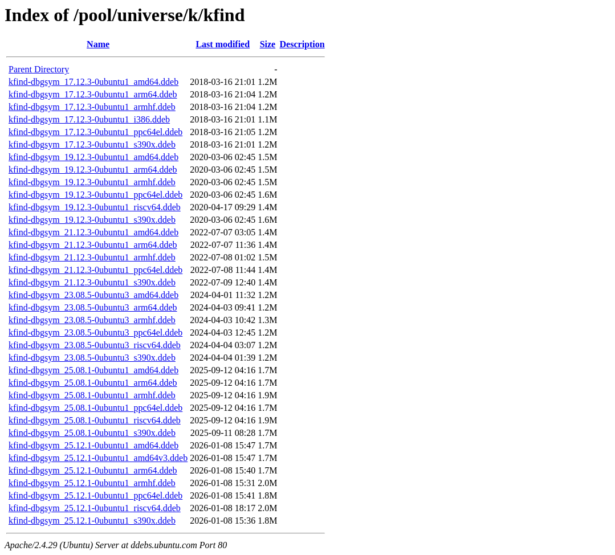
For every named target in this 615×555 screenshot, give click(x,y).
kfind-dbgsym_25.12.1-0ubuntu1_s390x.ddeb (92, 520)
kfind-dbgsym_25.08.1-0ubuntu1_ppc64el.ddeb (95, 408)
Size (268, 44)
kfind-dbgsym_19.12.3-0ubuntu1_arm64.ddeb (93, 169)
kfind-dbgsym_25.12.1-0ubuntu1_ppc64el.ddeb (95, 495)
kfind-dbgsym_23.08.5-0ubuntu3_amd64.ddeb (93, 295)
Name (98, 44)
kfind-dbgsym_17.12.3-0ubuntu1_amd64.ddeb (93, 82)
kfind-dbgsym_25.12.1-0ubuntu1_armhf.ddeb (92, 483)
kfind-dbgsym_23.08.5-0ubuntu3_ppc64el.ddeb (95, 332)
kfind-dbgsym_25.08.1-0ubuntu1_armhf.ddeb (92, 395)
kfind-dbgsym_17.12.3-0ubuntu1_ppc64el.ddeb (95, 132)
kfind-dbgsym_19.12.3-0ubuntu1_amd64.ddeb (93, 157)
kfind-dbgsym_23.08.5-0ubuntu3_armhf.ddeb (92, 320)
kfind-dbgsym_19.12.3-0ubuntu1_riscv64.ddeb (95, 207)
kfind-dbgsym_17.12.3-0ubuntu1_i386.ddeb (89, 119)
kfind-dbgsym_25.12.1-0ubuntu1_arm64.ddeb (93, 470)
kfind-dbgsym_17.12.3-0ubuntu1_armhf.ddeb (92, 107)
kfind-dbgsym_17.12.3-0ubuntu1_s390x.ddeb (92, 144)
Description (302, 44)
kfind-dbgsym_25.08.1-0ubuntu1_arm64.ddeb (93, 382)
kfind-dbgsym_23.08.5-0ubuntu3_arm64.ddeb (93, 307)
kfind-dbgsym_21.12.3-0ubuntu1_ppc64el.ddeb (95, 270)
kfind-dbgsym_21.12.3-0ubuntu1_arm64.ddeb (93, 245)
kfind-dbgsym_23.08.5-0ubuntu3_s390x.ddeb (92, 357)
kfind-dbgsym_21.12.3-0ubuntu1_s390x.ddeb (92, 282)
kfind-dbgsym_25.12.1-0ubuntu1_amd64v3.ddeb (98, 458)
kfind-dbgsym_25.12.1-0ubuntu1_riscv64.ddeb (95, 508)
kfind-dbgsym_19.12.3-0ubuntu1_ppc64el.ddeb (95, 194)
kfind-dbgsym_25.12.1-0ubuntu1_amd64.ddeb (93, 445)
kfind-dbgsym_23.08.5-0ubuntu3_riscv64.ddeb (95, 345)
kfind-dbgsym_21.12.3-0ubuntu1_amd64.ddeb (93, 232)
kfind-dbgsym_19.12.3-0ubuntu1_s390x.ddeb (92, 220)
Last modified (223, 44)
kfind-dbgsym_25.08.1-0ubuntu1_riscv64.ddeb (95, 420)
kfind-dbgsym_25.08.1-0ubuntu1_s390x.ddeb (92, 433)
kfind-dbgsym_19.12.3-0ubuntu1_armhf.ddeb (92, 182)
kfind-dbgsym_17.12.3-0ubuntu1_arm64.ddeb (93, 94)
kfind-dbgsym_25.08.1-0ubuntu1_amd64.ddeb (93, 370)
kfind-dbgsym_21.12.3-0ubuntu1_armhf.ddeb (92, 257)
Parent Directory (39, 69)
